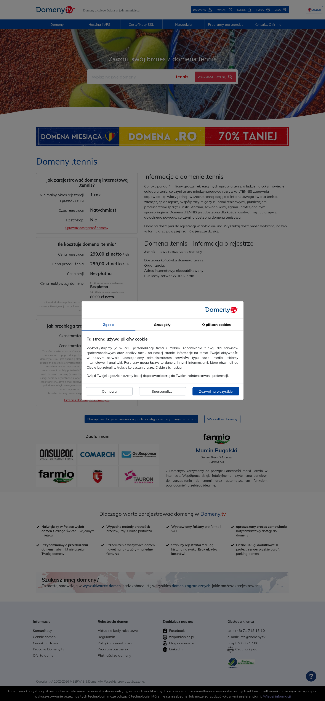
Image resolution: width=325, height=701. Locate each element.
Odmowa (109, 391)
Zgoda (108, 324)
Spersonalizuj (162, 391)
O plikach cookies (216, 324)
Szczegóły (162, 324)
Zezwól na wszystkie (216, 391)
